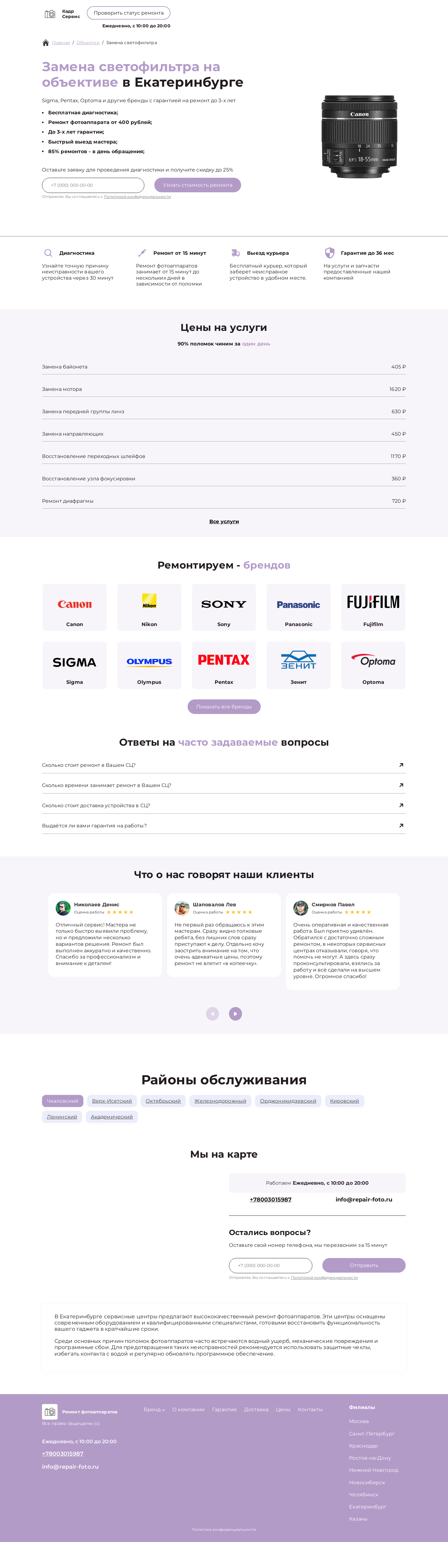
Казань (358, 1519)
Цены (262, 24)
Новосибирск (367, 1482)
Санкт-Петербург (372, 1434)
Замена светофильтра (131, 42)
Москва (359, 1421)
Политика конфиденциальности (224, 1529)
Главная (61, 42)
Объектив (88, 42)
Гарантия (224, 1409)
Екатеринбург (367, 1507)
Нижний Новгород (373, 1470)
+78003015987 (229, 9)
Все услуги (224, 521)
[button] (235, 1014)
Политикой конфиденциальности (137, 196)
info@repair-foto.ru (364, 1200)
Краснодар (363, 1446)
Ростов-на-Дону (370, 1458)
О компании (232, 24)
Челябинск (363, 1495)
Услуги (171, 24)
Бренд (198, 24)
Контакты (287, 24)
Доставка (256, 1409)
